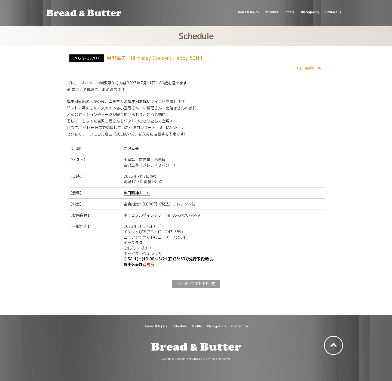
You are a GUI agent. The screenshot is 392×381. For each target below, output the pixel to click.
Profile (289, 12)
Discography (309, 12)
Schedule (271, 12)
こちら (148, 264)
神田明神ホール (137, 192)
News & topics (248, 12)
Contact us (332, 12)
